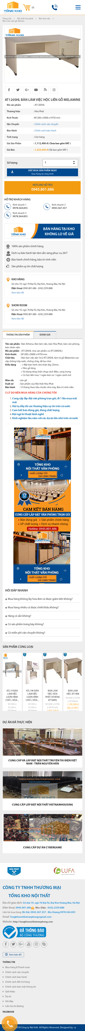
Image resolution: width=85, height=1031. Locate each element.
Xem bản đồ (17, 293)
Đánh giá (45, 335)
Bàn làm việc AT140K (73, 692)
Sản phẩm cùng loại (18, 647)
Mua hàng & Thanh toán (17, 967)
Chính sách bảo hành (45, 130)
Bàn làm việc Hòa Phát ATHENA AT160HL (52, 696)
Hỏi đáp (9, 1001)
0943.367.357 (59, 208)
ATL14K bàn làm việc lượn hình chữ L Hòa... (32, 696)
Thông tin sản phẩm (18, 335)
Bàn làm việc (44, 19)
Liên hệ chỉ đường (14, 1006)
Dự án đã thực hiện (17, 722)
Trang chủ (7, 19)
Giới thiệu (10, 991)
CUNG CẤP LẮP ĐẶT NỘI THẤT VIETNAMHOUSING (42, 804)
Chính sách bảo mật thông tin (20, 987)
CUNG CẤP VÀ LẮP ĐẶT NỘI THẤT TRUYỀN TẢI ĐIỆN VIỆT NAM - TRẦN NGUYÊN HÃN (42, 762)
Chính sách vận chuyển (46, 124)
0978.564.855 (20, 208)
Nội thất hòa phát (25, 19)
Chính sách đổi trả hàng (17, 982)
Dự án (8, 996)
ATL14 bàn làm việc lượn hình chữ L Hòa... (12, 696)
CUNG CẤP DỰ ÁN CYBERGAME (42, 847)
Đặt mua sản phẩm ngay (42, 172)
